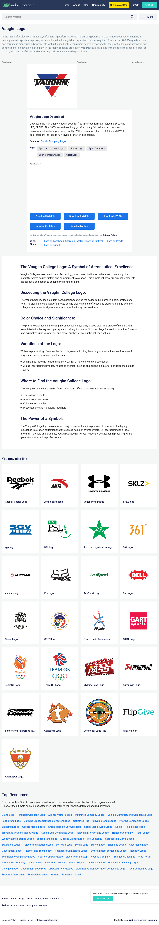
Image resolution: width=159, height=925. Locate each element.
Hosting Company (101, 856)
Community (98, 5)
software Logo (64, 844)
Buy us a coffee (118, 5)
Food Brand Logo (11, 820)
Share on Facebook (53, 241)
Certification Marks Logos (119, 838)
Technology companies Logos (18, 856)
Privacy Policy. (110, 235)
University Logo (96, 862)
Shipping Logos (10, 826)
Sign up (149, 4)
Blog (86, 5)
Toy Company (94, 838)
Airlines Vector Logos (60, 814)
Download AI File (79, 226)
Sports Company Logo (53, 141)
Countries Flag (81, 820)
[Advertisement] (14, 110)
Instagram (32, 905)
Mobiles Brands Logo (72, 838)
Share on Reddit (114, 241)
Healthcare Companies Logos (71, 850)
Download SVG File (45, 216)
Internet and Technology (38, 850)
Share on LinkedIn (94, 241)
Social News (35, 862)
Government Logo (12, 850)
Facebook (19, 905)
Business (67, 874)
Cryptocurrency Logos (61, 868)
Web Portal (144, 856)
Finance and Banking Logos (123, 862)
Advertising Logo (138, 844)
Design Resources (38, 874)
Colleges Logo (10, 868)
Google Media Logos (33, 826)
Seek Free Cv (56, 898)
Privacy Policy (26, 920)
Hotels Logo (98, 844)
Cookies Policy (9, 920)
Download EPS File (45, 226)
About (76, 5)
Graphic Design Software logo (64, 826)
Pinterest (43, 905)
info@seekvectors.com (46, 920)
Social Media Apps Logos (98, 826)
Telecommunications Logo (38, 844)
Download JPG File (113, 216)
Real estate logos (135, 826)
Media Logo (81, 844)
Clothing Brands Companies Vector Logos (47, 820)
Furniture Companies (13, 874)
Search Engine (76, 862)
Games (55, 874)
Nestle (119, 826)
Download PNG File (79, 216)
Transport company (122, 832)
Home (66, 5)
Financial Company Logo (31, 814)
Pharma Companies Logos (134, 820)
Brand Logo (8, 814)
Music (78, 874)
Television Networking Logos (93, 832)
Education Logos (11, 844)
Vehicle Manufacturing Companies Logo (130, 814)
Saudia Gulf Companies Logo (57, 832)
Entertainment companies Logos (109, 850)
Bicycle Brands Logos (104, 820)
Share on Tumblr (52, 245)
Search (134, 17)
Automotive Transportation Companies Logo (100, 868)
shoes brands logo (47, 838)
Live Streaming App (77, 856)
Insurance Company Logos (89, 814)
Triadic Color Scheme (37, 898)
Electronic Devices (55, 862)
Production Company (13, 862)
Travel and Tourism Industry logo (20, 832)
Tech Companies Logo (140, 868)
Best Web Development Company (140, 920)
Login (136, 4)
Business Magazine (124, 856)
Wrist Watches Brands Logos (18, 838)
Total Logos (143, 832)
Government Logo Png (33, 868)
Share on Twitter (74, 241)
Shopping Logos (117, 844)
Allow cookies (102, 898)
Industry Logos (138, 850)
